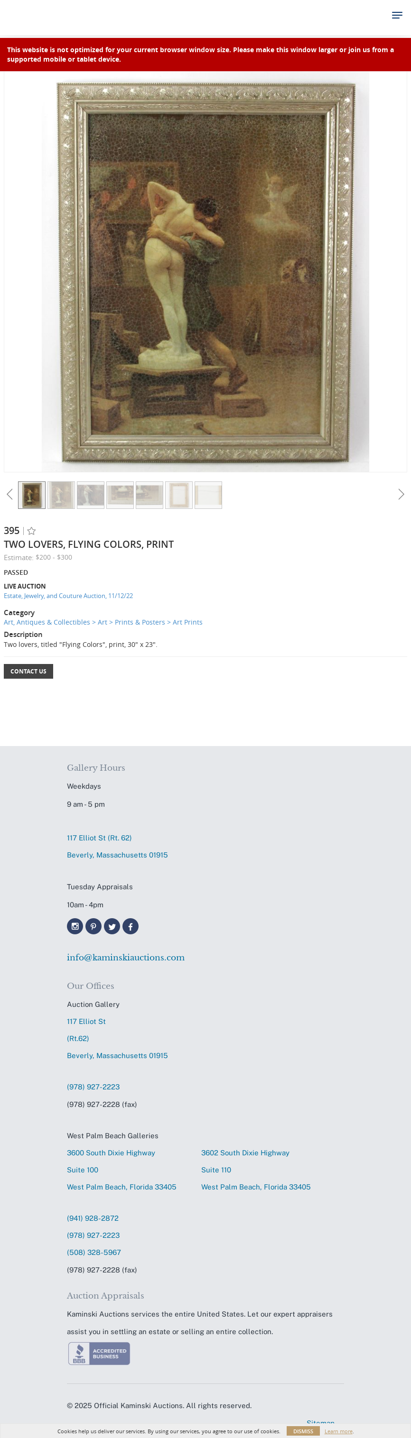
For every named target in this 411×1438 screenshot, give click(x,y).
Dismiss (303, 1431)
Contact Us (28, 671)
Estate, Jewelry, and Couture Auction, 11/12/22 (68, 595)
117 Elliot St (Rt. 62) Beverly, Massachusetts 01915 (117, 846)
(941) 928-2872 (93, 1218)
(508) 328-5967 (94, 1252)
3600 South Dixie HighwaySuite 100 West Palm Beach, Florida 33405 (122, 1170)
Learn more (339, 1431)
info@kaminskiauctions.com (126, 958)
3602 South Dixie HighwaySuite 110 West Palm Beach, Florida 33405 (256, 1170)
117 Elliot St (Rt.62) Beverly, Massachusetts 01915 (117, 1038)
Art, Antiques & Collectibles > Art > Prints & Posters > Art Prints (103, 622)
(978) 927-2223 (93, 1087)
